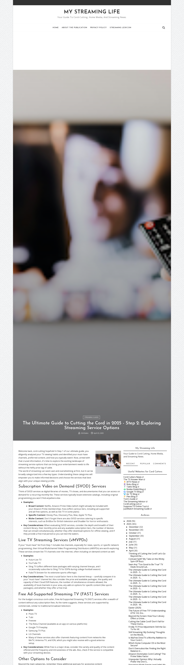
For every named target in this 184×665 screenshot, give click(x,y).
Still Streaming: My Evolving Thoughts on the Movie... (146, 661)
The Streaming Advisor (134, 529)
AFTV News (131, 510)
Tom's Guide (129, 527)
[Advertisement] (92, 51)
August (132, 567)
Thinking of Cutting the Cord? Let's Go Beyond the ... (146, 583)
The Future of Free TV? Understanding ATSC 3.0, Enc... (146, 640)
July (131, 570)
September (134, 564)
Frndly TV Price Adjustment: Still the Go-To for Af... (147, 656)
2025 (129, 552)
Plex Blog (130, 525)
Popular (145, 492)
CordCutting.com (131, 532)
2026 (129, 549)
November (134, 558)
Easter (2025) (134, 636)
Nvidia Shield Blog (135, 517)
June (131, 573)
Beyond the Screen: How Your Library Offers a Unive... (146, 645)
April (131, 579)
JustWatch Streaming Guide (136, 537)
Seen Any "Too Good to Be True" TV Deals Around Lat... (145, 594)
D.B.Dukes (85, 461)
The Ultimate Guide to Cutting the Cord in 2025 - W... (147, 631)
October (133, 561)
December (134, 555)
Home (56, 28)
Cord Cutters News (132, 505)
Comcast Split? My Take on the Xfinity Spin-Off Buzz (146, 588)
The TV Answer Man (133, 507)
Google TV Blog (133, 520)
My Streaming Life (92, 12)
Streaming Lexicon (120, 28)
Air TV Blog (131, 522)
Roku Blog (131, 512)
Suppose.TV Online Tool (135, 534)
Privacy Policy (98, 28)
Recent (130, 492)
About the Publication (74, 28)
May (131, 576)
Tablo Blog (131, 515)
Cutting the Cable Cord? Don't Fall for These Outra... (146, 651)
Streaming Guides (92, 445)
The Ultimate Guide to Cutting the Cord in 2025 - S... (147, 599)
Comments (159, 492)
